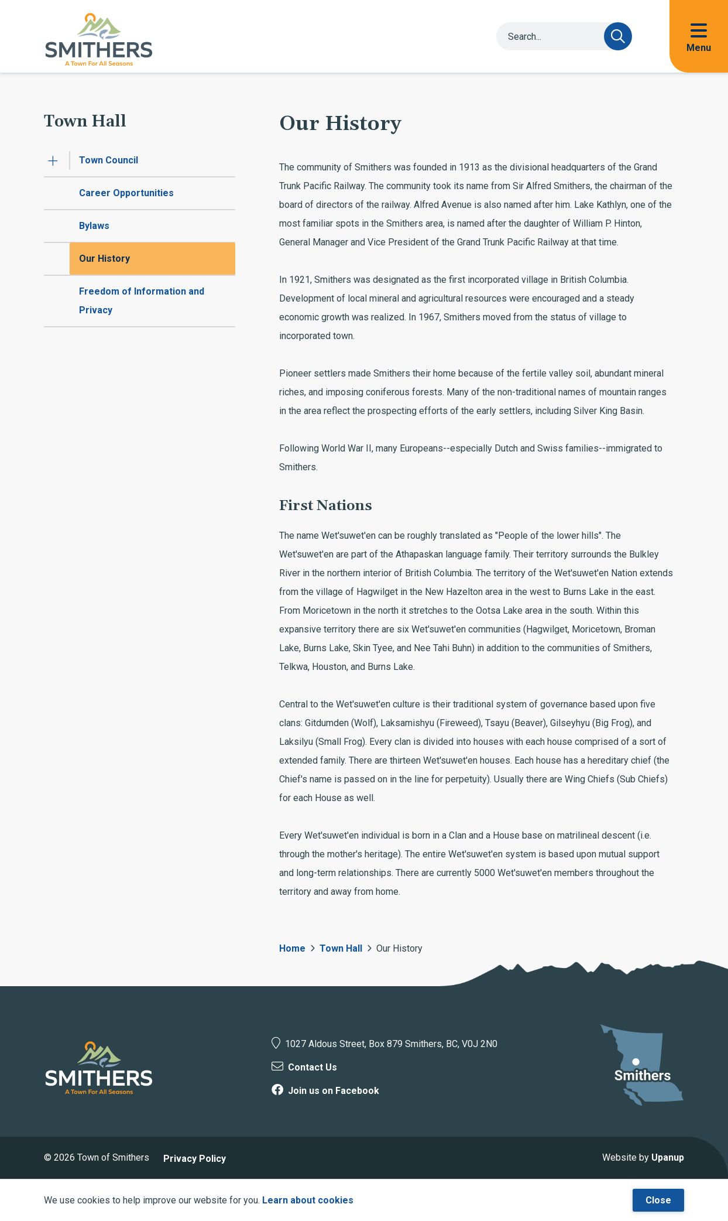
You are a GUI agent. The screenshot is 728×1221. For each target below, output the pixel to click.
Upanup (667, 1157)
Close (658, 1200)
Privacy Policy (194, 1158)
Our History (104, 258)
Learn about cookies (307, 1200)
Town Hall (341, 948)
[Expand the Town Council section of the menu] (53, 160)
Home (292, 948)
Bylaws (94, 225)
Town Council (108, 160)
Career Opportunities (126, 193)
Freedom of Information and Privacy (141, 301)
